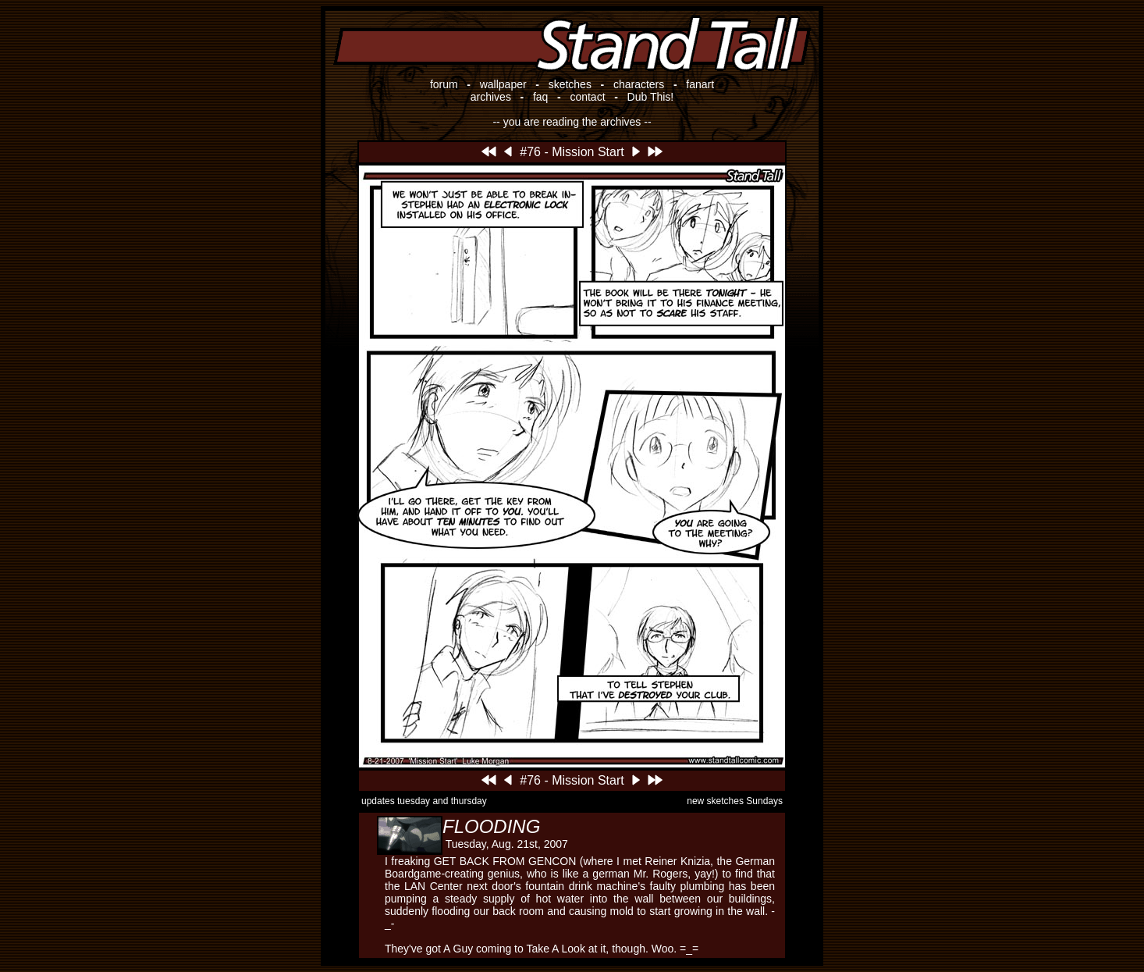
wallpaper (503, 84)
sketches (570, 84)
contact (587, 97)
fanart (700, 84)
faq (540, 97)
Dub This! (650, 97)
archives (491, 97)
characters (638, 84)
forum (444, 84)
